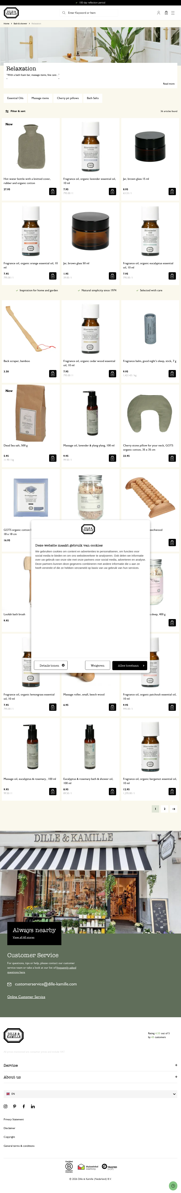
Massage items (40, 98)
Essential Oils (15, 98)
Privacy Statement (14, 1119)
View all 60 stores (23, 937)
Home (6, 23)
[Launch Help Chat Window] (173, 1185)
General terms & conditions (19, 1146)
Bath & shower (20, 23)
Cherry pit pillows (68, 98)
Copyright (9, 1137)
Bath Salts (93, 98)
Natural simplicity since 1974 (99, 290)
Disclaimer (9, 1128)
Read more (169, 84)
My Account (158, 13)
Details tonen (52, 665)
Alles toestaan (131, 665)
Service (11, 1065)
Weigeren (97, 665)
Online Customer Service (26, 997)
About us (12, 1077)
